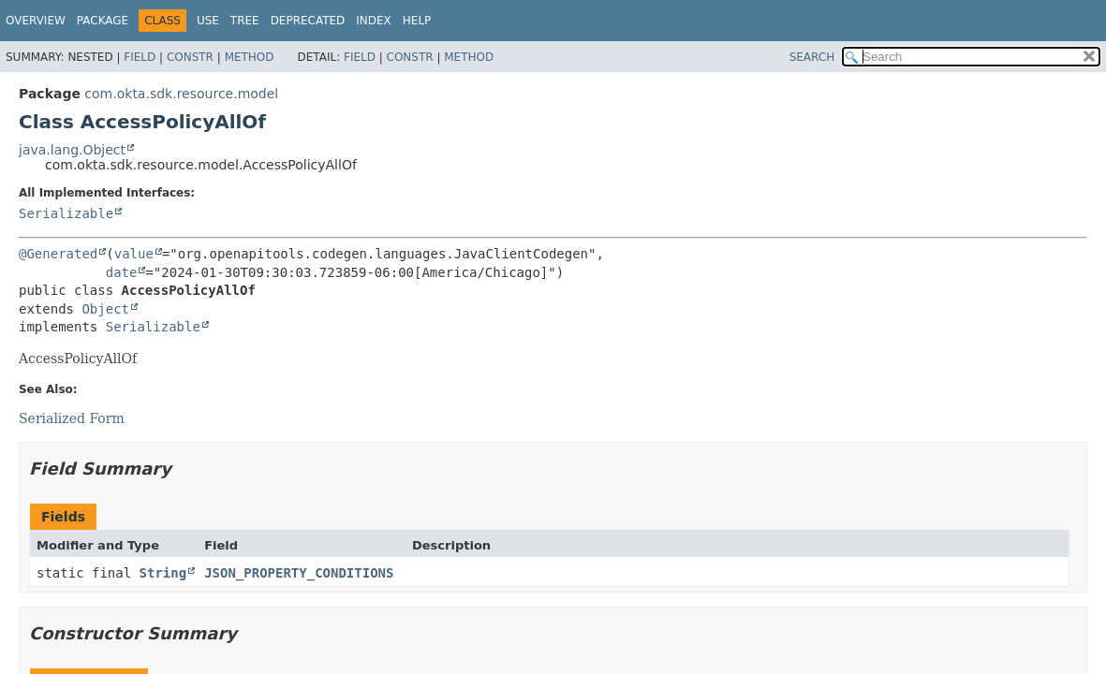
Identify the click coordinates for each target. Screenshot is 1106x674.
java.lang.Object (72, 149)
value (134, 253)
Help (417, 20)
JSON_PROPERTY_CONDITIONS (298, 572)
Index (373, 20)
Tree (244, 20)
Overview (36, 20)
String (163, 572)
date (122, 272)
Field (139, 57)
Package (102, 20)
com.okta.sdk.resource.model (181, 93)
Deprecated (308, 20)
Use (208, 20)
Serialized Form (72, 418)
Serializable (66, 213)
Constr (190, 57)
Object (105, 308)
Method (249, 57)
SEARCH (812, 57)
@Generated (58, 253)
